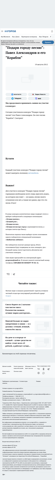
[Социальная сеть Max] (38, 98)
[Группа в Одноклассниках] (43, 369)
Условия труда (23, 381)
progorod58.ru (32, 413)
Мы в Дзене (15, 37)
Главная (38, 381)
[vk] (8, 274)
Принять (48, 42)
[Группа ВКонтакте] (16, 94)
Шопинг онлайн (6, 366)
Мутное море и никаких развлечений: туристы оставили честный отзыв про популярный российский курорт (27, 293)
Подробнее (43, 456)
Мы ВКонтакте (5, 37)
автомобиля (33, 173)
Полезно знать (18, 371)
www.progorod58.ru (17, 388)
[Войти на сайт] (52, 31)
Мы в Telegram (43, 37)
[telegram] (15, 274)
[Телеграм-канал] (16, 98)
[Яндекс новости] (38, 94)
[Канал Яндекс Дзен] (38, 373)
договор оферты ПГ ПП (9, 447)
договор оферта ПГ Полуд (9, 445)
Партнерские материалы (29, 37)
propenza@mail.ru (29, 394)
